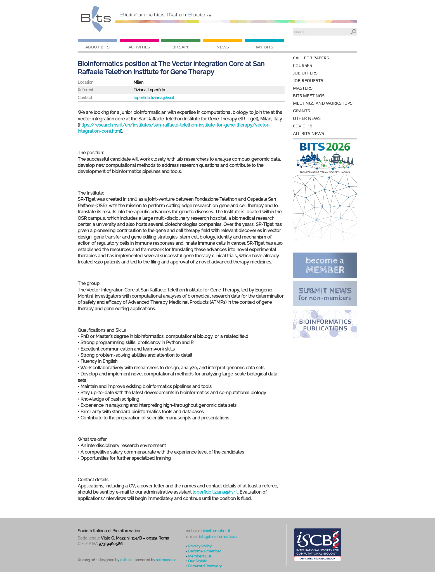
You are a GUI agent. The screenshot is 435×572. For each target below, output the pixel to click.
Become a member (204, 551)
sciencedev (166, 560)
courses (302, 65)
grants (301, 110)
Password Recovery (205, 566)
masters (303, 88)
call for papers (311, 57)
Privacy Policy (200, 546)
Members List (199, 556)
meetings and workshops (323, 103)
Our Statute (197, 561)
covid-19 (302, 126)
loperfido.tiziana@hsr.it (154, 97)
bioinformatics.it (215, 531)
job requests (308, 80)
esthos (125, 560)
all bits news (308, 133)
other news (307, 118)
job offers (305, 73)
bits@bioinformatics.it (218, 536)
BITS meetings (309, 95)
